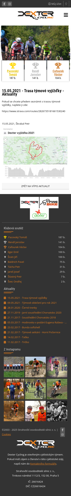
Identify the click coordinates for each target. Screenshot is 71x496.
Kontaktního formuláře (43, 463)
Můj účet (54, 3)
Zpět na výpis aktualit (35, 186)
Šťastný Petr (15, 276)
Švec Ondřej (14, 281)
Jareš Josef (14, 271)
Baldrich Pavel (16, 262)
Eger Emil (13, 252)
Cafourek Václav (58, 72)
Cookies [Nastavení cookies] (6, 434)
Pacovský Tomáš (13, 72)
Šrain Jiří (12, 257)
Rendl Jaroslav (35, 72)
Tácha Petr (14, 266)
